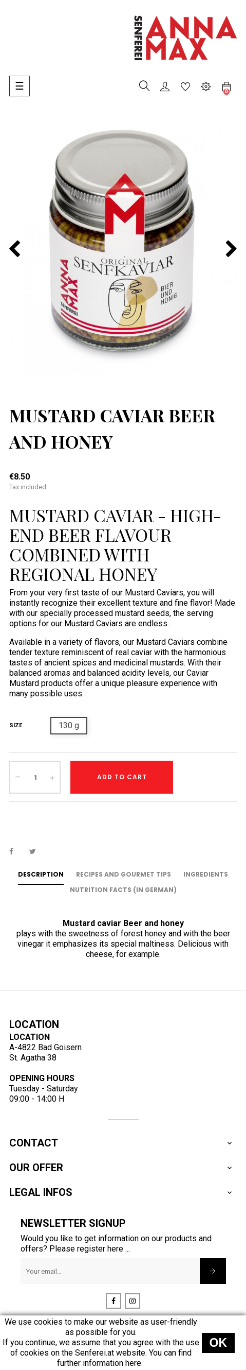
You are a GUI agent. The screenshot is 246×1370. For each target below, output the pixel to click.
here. (134, 1363)
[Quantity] (35, 777)
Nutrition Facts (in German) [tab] (123, 889)
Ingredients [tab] (205, 874)
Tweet (37, 851)
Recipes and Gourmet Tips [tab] (123, 874)
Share (17, 851)
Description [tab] (41, 874)
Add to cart (122, 777)
